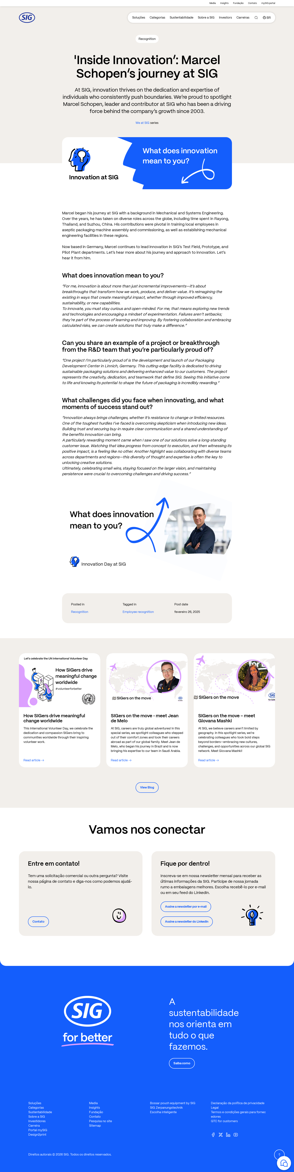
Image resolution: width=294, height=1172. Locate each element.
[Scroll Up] (279, 1155)
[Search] (256, 17)
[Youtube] (237, 1134)
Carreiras (242, 17)
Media (212, 3)
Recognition (79, 612)
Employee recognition (138, 612)
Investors (225, 17)
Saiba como (181, 1063)
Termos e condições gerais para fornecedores (238, 1114)
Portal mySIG (37, 1130)
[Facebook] (214, 1134)
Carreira (34, 1126)
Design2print (37, 1135)
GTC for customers (224, 1121)
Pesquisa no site (100, 1121)
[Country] (267, 17)
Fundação (238, 3)
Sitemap (95, 1126)
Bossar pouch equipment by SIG (172, 1103)
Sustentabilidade (181, 17)
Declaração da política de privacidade (237, 1103)
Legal (215, 1108)
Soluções (138, 17)
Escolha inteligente (163, 1112)
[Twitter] (222, 1134)
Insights (224, 3)
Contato (252, 3)
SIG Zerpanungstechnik (166, 1108)
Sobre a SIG (206, 17)
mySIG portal (268, 3)
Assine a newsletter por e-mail (186, 907)
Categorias (157, 17)
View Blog (147, 787)
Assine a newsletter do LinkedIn (186, 922)
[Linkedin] (229, 1134)
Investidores (37, 1121)
